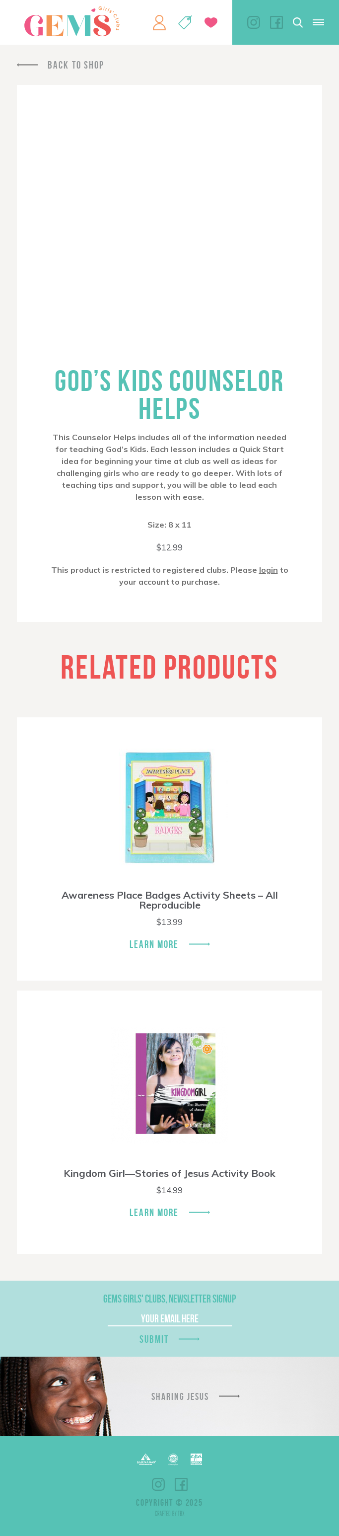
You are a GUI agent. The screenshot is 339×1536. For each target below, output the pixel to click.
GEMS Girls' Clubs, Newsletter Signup (169, 1298)
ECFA (173, 1459)
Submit (154, 1339)
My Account (159, 22)
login (268, 570)
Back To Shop (76, 65)
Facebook (276, 22)
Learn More (154, 944)
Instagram (253, 22)
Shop (185, 22)
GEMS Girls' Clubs (72, 21)
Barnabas (146, 1459)
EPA (196, 1459)
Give (210, 22)
